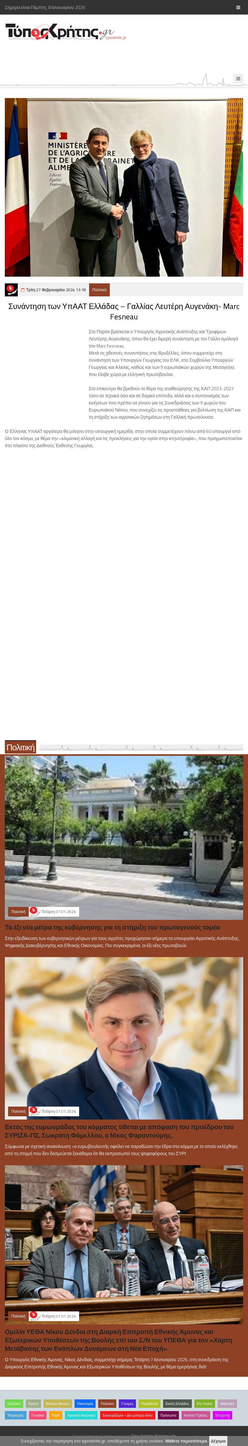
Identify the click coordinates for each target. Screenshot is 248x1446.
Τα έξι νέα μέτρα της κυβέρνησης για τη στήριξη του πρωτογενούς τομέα (112, 927)
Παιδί (56, 1415)
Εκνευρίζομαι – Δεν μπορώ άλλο (127, 1415)
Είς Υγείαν (205, 1403)
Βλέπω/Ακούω (57, 1403)
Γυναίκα (38, 1415)
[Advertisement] (117, 57)
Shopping (222, 1415)
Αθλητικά (227, 1403)
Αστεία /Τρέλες (196, 1415)
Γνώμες (127, 1403)
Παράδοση (149, 1403)
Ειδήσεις (14, 1403)
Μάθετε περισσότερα (186, 1441)
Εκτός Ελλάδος (177, 1403)
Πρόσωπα (168, 1415)
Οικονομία (85, 1403)
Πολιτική (99, 290)
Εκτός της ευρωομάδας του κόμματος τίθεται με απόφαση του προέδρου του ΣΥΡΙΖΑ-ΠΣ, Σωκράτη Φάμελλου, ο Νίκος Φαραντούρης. (119, 1131)
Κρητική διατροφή (81, 1415)
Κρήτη (33, 1403)
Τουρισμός (15, 1415)
